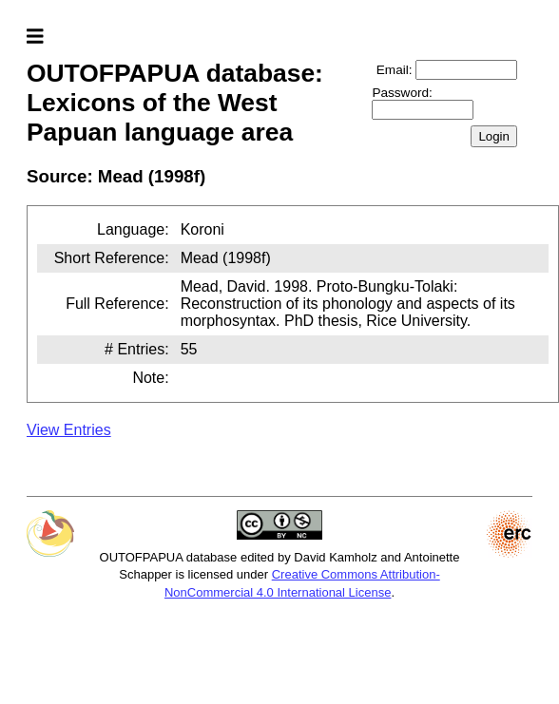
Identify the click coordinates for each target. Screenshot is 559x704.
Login (494, 136)
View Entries (69, 430)
